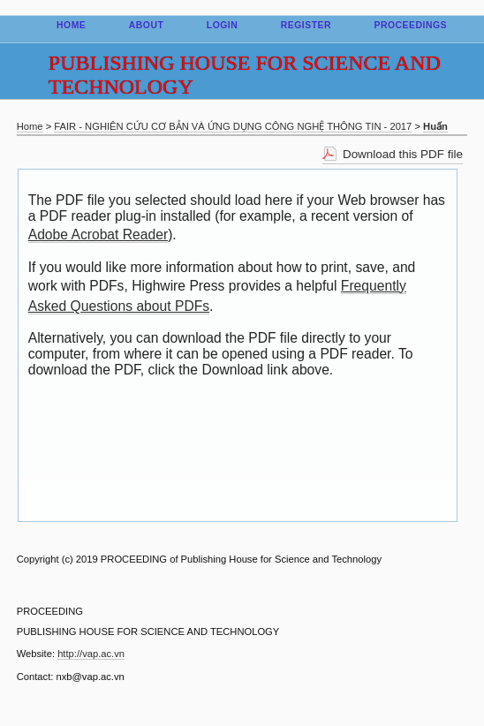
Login (222, 25)
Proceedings (410, 25)
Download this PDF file (403, 154)
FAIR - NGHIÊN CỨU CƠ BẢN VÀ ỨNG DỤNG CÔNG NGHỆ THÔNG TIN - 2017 (233, 126)
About (146, 25)
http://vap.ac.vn (91, 653)
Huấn (435, 126)
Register (306, 25)
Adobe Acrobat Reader (98, 234)
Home (71, 25)
